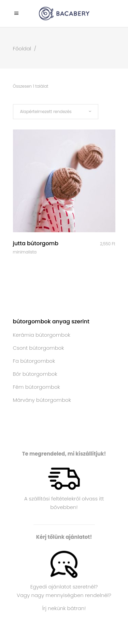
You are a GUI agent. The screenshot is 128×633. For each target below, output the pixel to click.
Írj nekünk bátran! (64, 608)
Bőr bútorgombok (35, 373)
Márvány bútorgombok (42, 400)
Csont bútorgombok (38, 347)
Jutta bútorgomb (36, 243)
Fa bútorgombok (34, 360)
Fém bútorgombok (36, 386)
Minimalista (25, 252)
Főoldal (22, 48)
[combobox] (55, 111)
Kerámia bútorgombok (41, 334)
